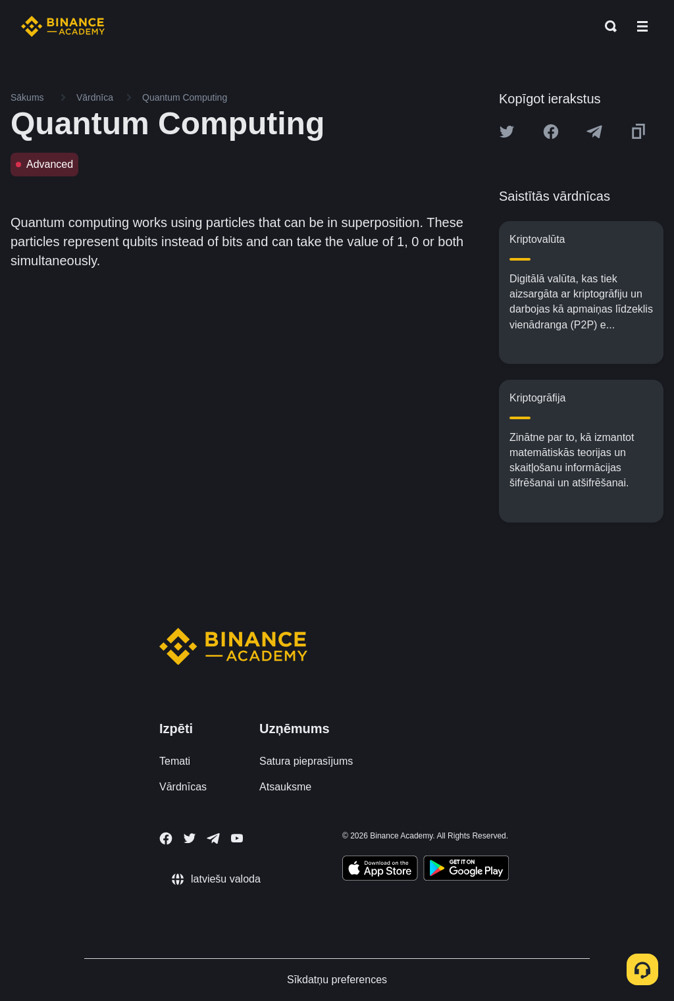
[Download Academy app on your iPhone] (380, 870)
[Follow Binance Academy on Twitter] (189, 838)
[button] (642, 26)
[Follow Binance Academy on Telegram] (213, 838)
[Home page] (63, 26)
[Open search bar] (607, 26)
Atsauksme (285, 786)
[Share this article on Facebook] (551, 132)
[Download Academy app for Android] (466, 870)
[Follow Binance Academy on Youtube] (237, 838)
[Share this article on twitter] (507, 132)
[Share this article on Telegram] (594, 132)
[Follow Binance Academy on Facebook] (165, 838)
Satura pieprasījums (306, 761)
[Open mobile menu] (642, 26)
